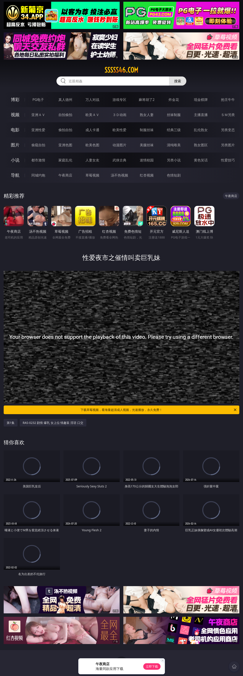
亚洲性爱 (38, 129)
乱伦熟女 (201, 129)
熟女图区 (201, 145)
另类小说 (174, 160)
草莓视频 (92, 175)
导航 (15, 175)
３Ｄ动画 (119, 114)
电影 (15, 130)
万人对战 (92, 99)
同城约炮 (38, 175)
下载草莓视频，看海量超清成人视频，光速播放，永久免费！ (158, 409)
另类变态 (228, 129)
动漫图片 (119, 145)
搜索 (177, 81)
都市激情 (38, 160)
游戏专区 (119, 99)
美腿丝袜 (147, 145)
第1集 (10, 423)
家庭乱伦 (65, 160)
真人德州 (65, 99)
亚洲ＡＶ (38, 114)
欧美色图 (92, 145)
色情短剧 (174, 175)
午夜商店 (65, 175)
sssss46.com (121, 70)
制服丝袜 (147, 129)
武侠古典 (119, 160)
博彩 (15, 99)
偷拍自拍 (65, 129)
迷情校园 (147, 160)
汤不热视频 (119, 175)
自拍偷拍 (65, 114)
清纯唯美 (174, 145)
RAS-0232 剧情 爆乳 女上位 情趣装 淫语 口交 (53, 423)
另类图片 (228, 145)
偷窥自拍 (38, 145)
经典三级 (174, 129)
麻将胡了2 (146, 99)
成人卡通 (92, 129)
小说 (15, 160)
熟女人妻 (147, 114)
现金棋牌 (201, 99)
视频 (15, 115)
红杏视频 (147, 175)
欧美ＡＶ (92, 114)
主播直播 (201, 114)
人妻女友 (92, 160)
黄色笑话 (201, 160)
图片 (15, 145)
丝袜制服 (174, 114)
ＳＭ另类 (228, 114)
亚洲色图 (65, 145)
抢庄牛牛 (228, 99)
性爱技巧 (228, 160)
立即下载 (152, 666)
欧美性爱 (119, 129)
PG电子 (38, 99)
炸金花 (174, 99)
